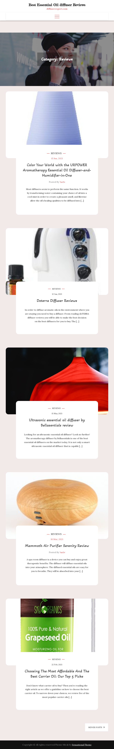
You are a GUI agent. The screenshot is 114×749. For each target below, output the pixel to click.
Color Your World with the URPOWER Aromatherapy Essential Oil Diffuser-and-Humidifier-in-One (57, 170)
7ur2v (62, 182)
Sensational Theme (81, 744)
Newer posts (95, 727)
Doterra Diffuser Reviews (57, 300)
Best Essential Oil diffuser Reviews (57, 5)
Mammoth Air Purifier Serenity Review (57, 545)
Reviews (56, 153)
